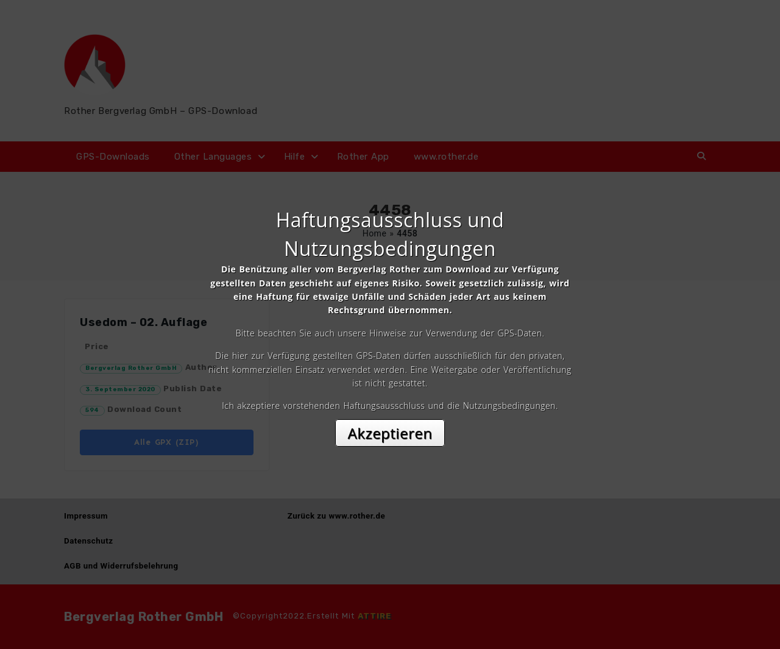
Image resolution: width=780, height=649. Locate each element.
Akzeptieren (390, 433)
